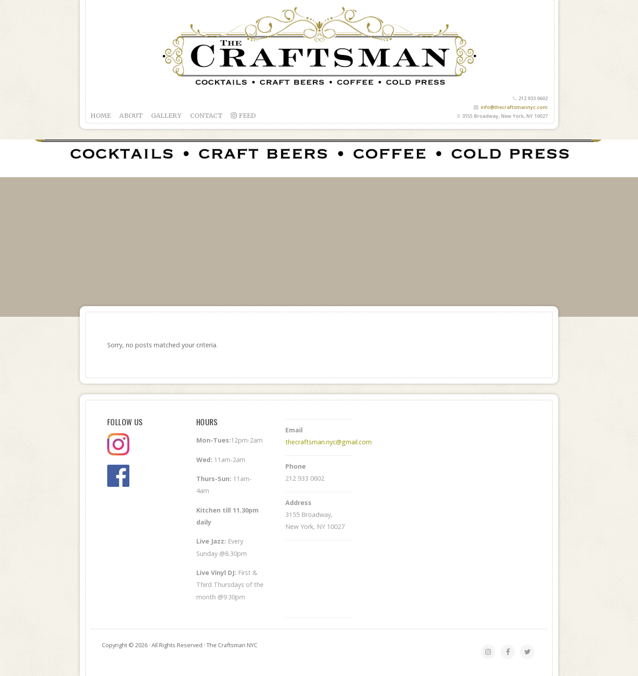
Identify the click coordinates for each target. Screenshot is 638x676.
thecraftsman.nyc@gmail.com (328, 442)
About (131, 116)
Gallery (166, 116)
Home (100, 116)
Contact (206, 116)
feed (243, 116)
